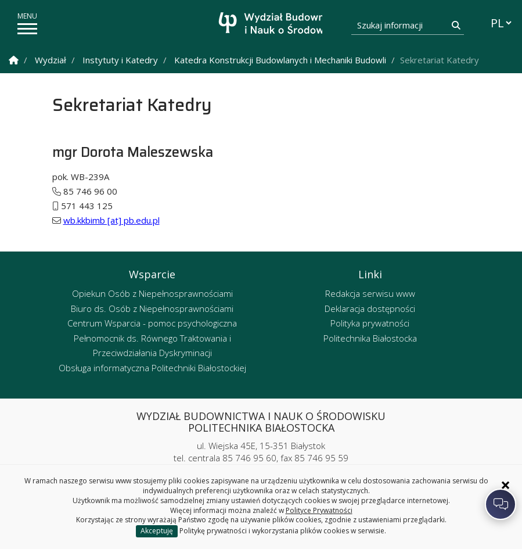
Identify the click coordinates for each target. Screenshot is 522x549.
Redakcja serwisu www (370, 293)
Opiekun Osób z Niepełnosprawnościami (152, 293)
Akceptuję (157, 531)
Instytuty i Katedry (120, 60)
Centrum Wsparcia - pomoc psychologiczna (152, 323)
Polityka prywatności (369, 323)
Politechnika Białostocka (370, 338)
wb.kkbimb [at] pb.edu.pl (111, 220)
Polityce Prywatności (319, 510)
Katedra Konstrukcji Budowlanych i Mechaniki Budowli (280, 60)
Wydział (50, 60)
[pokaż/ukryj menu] (27, 28)
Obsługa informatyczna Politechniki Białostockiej (152, 368)
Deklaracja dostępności (370, 308)
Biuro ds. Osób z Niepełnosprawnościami (152, 308)
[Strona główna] (264, 24)
